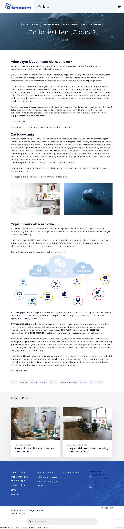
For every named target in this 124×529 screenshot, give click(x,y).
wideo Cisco (96, 382)
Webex (83, 382)
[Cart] (48, 6)
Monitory (67, 477)
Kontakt (15, 494)
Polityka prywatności (47, 477)
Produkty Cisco (51, 24)
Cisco (34, 382)
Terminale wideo (71, 472)
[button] (119, 6)
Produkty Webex (70, 24)
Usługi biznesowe (69, 382)
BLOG (25, 24)
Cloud (43, 382)
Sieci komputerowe (92, 24)
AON (14, 382)
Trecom (53, 382)
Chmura (36, 24)
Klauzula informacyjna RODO (47, 483)
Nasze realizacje (19, 485)
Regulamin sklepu (45, 472)
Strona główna (18, 472)
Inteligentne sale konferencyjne (19, 479)
